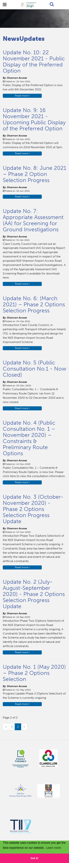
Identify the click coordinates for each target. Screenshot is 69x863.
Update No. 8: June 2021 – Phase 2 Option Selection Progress (34, 174)
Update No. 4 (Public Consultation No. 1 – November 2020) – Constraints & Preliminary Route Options (29, 438)
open (4, 4)
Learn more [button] (53, 847)
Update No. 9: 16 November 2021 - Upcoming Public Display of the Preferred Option (34, 119)
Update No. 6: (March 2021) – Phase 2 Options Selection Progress (34, 304)
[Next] (24, 726)
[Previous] (6, 726)
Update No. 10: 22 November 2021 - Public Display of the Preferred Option (34, 61)
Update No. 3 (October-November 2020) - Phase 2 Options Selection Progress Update (33, 509)
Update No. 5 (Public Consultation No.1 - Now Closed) (34, 368)
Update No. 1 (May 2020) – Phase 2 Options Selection (34, 673)
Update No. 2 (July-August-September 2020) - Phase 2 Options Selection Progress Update (34, 594)
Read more (22, 95)
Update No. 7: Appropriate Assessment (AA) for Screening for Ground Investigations (33, 220)
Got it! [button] (34, 858)
